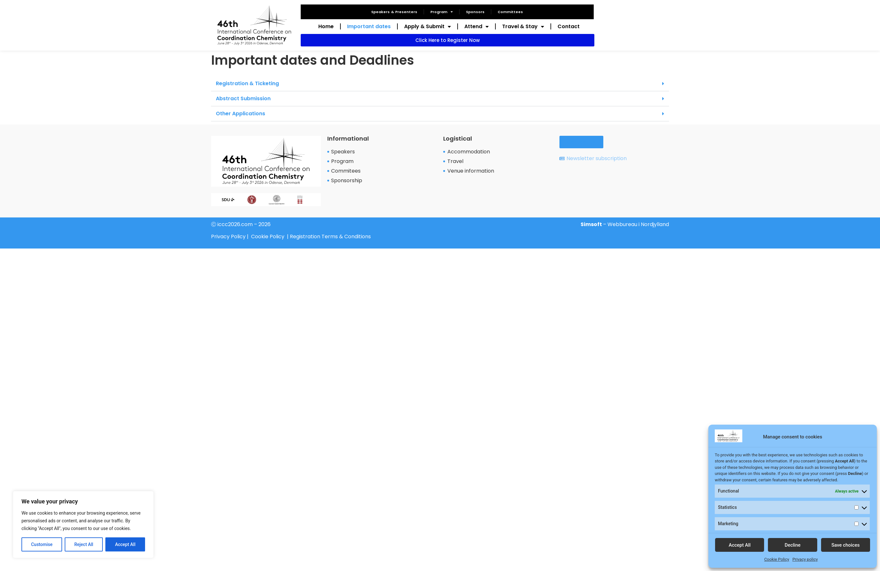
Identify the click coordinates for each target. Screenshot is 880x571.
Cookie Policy (776, 559)
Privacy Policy (228, 236)
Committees (510, 11)
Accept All (125, 544)
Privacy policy (805, 559)
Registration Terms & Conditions (330, 236)
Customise (42, 544)
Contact (569, 26)
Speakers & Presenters (394, 11)
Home (326, 26)
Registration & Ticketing (247, 83)
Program (441, 12)
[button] (440, 83)
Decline (793, 545)
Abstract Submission (243, 98)
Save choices (845, 545)
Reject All (83, 544)
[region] (83, 524)
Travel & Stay (523, 26)
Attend (476, 26)
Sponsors (475, 11)
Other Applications (240, 113)
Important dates (369, 26)
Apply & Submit (427, 26)
